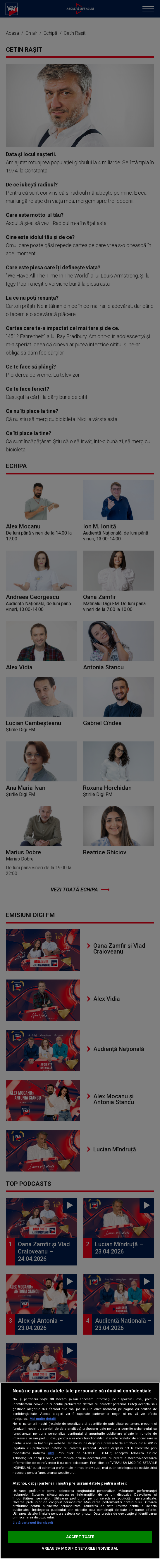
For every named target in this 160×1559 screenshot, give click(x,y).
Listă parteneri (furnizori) (33, 1523)
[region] (80, 1470)
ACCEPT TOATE (80, 1536)
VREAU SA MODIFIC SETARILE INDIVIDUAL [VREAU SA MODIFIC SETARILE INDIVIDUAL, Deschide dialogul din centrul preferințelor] (80, 1548)
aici (51, 1453)
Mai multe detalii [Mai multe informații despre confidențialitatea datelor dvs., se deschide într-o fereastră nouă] (43, 1419)
